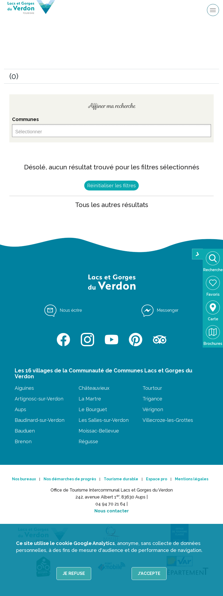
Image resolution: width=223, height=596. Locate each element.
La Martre (90, 399)
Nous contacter (111, 510)
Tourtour (152, 388)
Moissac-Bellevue (99, 431)
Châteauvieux (94, 388)
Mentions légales (191, 479)
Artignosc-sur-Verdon (39, 399)
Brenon (23, 441)
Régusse (88, 441)
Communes (25, 119)
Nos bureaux (24, 479)
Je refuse (74, 573)
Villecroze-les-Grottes (168, 420)
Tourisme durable (121, 479)
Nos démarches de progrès (70, 479)
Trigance (152, 399)
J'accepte (149, 573)
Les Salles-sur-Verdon (104, 420)
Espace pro (156, 479)
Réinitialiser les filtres (111, 185)
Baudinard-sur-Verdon (39, 420)
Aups (20, 409)
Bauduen (25, 431)
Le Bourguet (93, 409)
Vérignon (153, 409)
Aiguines (24, 388)
